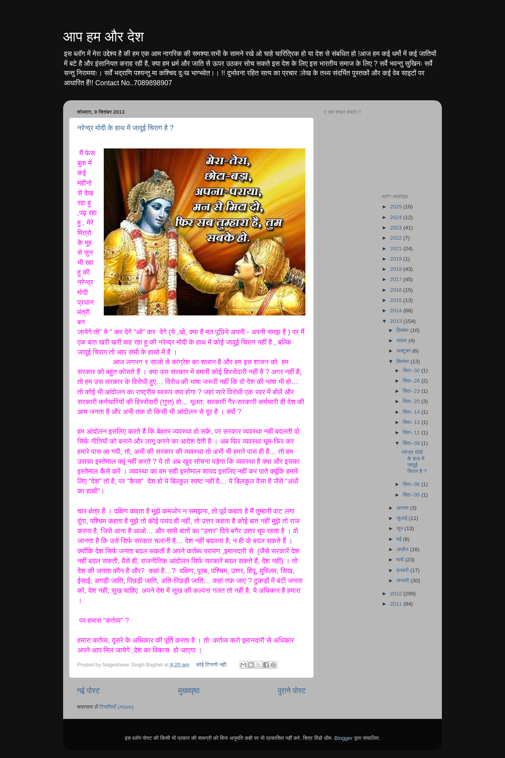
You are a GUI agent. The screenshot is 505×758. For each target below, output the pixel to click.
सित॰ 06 (412, 484)
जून (401, 528)
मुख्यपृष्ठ (188, 691)
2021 (396, 248)
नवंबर (403, 340)
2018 (396, 269)
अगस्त (403, 508)
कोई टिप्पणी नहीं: (212, 665)
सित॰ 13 (412, 422)
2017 (396, 279)
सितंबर (404, 361)
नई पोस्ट (88, 691)
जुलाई (403, 518)
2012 (396, 594)
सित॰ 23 (412, 391)
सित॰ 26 (412, 381)
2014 (396, 310)
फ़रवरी (403, 570)
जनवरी (404, 581)
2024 (396, 217)
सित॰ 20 (412, 401)
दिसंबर (403, 330)
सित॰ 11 (412, 432)
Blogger (343, 738)
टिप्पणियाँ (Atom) (116, 707)
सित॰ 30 (412, 370)
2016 (396, 290)
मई (400, 539)
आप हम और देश (103, 36)
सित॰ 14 (412, 412)
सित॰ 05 (412, 495)
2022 (396, 238)
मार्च (401, 560)
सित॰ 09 (412, 443)
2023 (396, 228)
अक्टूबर (404, 351)
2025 (396, 207)
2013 (396, 321)
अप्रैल (403, 549)
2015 (396, 300)
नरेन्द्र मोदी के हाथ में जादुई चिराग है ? (125, 128)
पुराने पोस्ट (292, 691)
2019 (396, 259)
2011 (396, 604)
